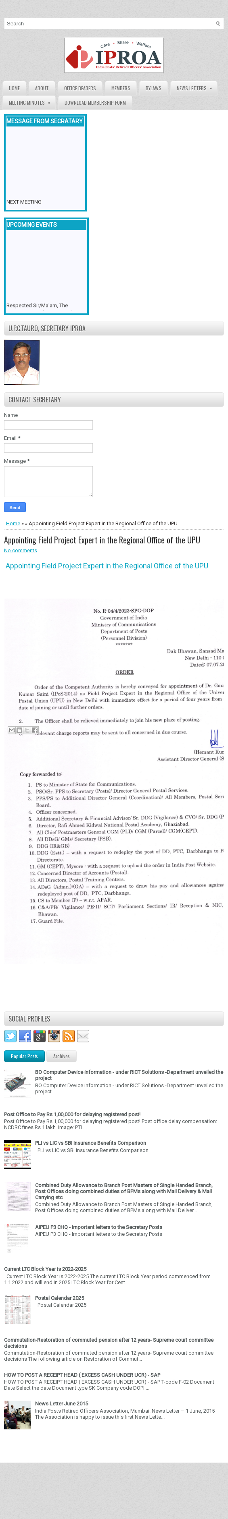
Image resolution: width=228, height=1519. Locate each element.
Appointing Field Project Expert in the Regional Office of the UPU (102, 540)
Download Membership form (95, 102)
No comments (20, 550)
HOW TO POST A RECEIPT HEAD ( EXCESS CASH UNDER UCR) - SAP (82, 1375)
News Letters (197, 86)
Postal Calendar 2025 (59, 1298)
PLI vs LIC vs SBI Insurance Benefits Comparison (90, 1143)
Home (14, 88)
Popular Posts (24, 1056)
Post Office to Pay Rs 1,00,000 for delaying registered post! (72, 1114)
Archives (61, 1056)
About (42, 88)
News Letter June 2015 (61, 1404)
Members (120, 88)
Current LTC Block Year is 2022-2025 (45, 1269)
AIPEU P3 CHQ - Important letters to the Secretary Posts (98, 1227)
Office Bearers (80, 88)
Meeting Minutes (32, 101)
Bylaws (153, 88)
